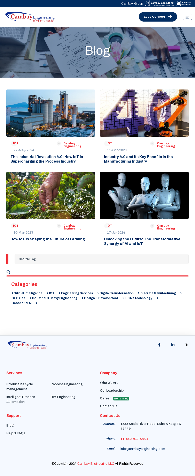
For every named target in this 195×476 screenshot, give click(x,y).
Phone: (111, 438)
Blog (10, 425)
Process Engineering (67, 384)
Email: (111, 449)
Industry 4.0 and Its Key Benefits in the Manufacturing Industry (138, 159)
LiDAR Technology (141, 298)
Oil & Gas (21, 298)
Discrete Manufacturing (161, 293)
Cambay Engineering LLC (95, 463)
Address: (109, 424)
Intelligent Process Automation (20, 399)
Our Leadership (112, 390)
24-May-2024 (24, 150)
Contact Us (108, 406)
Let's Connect (158, 17)
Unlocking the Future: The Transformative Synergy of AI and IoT (142, 241)
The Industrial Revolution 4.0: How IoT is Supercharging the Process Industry (46, 159)
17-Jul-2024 (116, 232)
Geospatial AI (24, 303)
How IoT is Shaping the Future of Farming (47, 239)
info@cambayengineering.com (142, 449)
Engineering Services (80, 293)
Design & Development (104, 298)
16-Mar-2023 (23, 232)
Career (114, 398)
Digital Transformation (119, 293)
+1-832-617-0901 (134, 438)
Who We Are (109, 382)
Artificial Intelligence (29, 293)
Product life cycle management (19, 386)
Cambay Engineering (72, 145)
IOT (15, 143)
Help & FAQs (15, 433)
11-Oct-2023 (117, 150)
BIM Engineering (63, 397)
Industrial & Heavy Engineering (57, 298)
